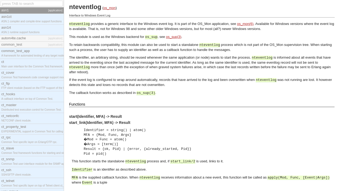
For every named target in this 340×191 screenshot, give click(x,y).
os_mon (109, 8)
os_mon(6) (245, 24)
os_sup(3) (173, 37)
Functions (77, 104)
